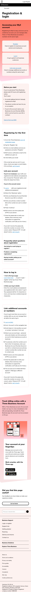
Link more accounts (15, 68)
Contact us (5, 537)
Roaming (4, 532)
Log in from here (9, 278)
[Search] (27, 511)
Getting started (6, 529)
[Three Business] (1, 1)
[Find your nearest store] (13, 511)
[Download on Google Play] (10, 474)
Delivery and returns (8, 534)
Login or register (7, 523)
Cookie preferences (7, 577)
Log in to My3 (10, 322)
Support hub (5, 526)
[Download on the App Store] (10, 470)
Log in (15, 56)
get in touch (16, 166)
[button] (15, 4)
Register (15, 44)
